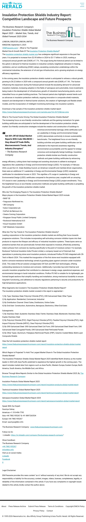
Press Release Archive (17, 506)
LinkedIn (5, 456)
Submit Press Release (36, 506)
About (3, 506)
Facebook (6, 459)
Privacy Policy (38, 511)
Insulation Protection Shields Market (44, 51)
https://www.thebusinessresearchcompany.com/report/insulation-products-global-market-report (40, 385)
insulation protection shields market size (22, 54)
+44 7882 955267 (9, 446)
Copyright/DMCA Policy (75, 506)
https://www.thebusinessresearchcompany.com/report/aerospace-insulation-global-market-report (41, 401)
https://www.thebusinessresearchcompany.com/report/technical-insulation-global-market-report (40, 393)
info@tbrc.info (8, 450)
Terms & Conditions (55, 506)
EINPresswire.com (10, 48)
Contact (50, 511)
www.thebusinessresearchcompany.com (46, 427)
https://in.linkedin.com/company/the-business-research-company (37, 435)
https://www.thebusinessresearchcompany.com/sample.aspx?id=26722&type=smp (35, 112)
